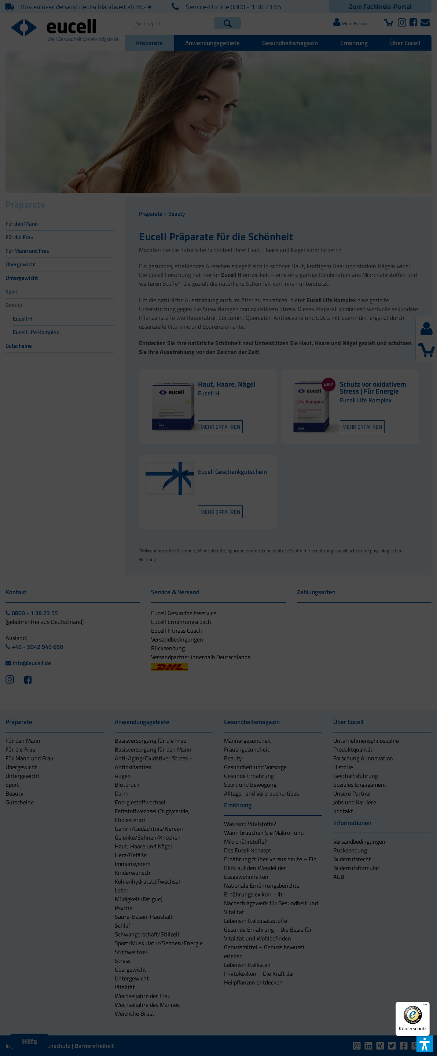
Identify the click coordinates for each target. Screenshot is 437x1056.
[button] (170, 555)
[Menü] (425, 1006)
